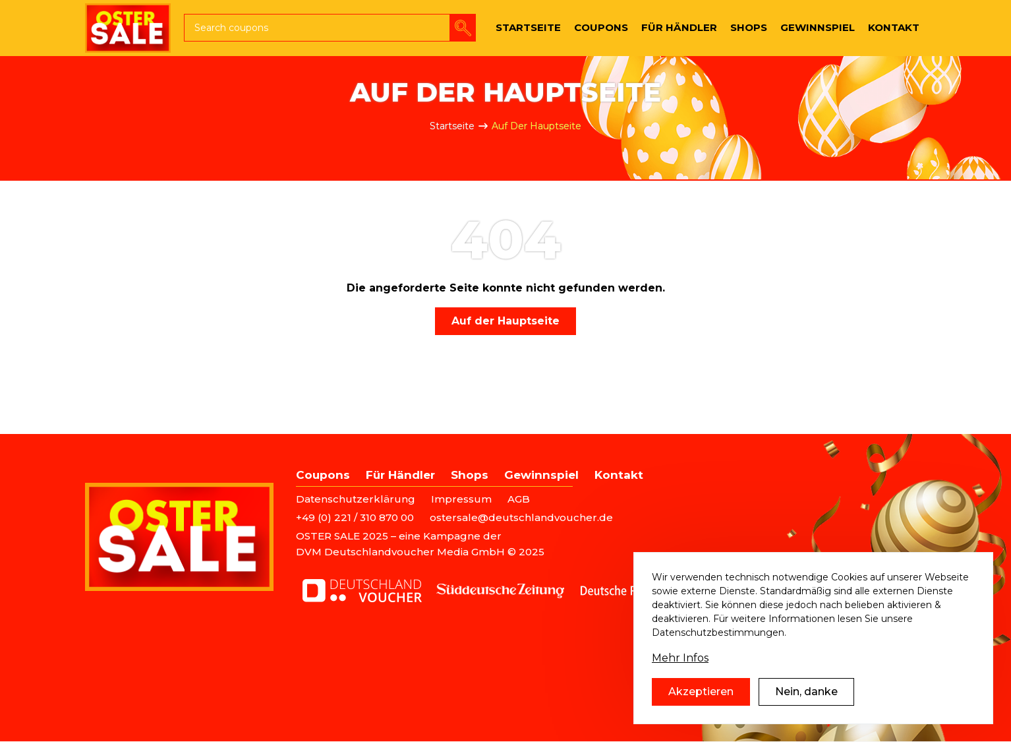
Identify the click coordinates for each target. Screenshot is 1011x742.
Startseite (452, 126)
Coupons (323, 474)
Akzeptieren (701, 695)
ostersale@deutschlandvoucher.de (521, 517)
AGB (518, 499)
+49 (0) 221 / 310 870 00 (355, 517)
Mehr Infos (680, 662)
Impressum (461, 499)
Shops (469, 474)
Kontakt (618, 474)
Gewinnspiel (541, 474)
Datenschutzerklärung (355, 499)
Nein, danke (806, 695)
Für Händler (400, 474)
